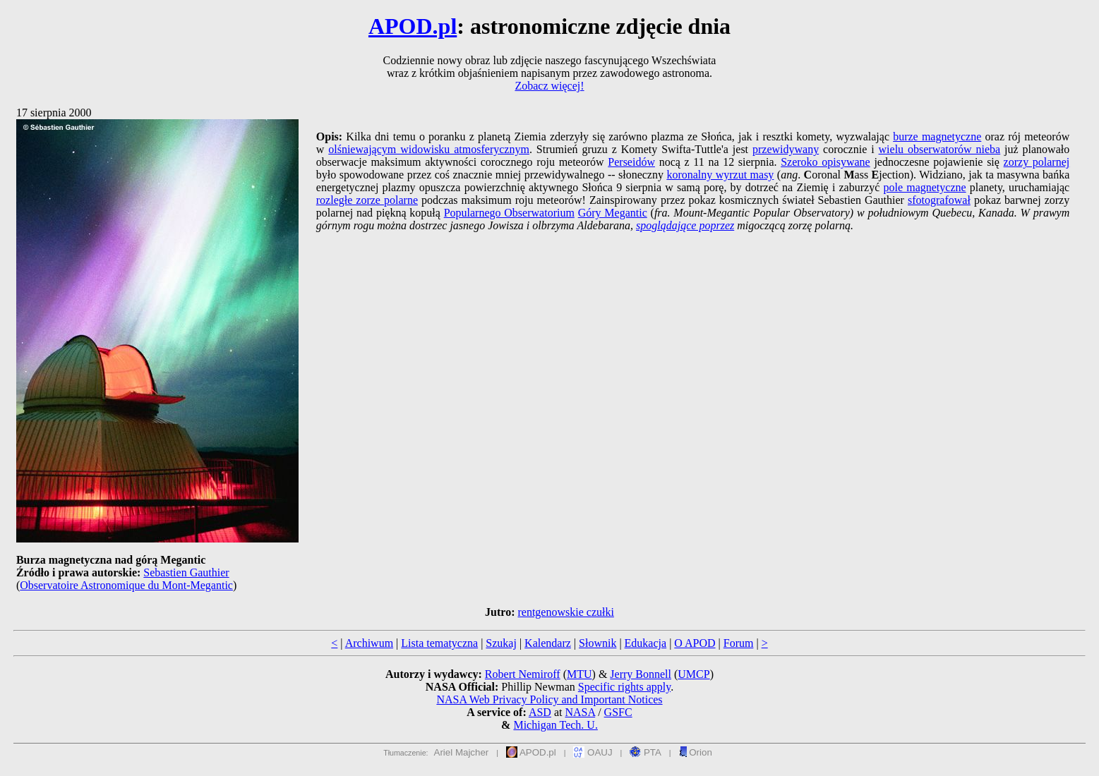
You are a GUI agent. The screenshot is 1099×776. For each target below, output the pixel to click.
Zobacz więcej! (549, 86)
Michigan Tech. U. (555, 725)
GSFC (618, 712)
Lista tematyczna (439, 643)
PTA (645, 752)
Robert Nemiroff (522, 674)
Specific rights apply (624, 687)
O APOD (694, 643)
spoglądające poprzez (685, 225)
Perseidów (631, 162)
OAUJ (592, 752)
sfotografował (939, 200)
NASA (580, 712)
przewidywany (785, 149)
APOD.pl (412, 26)
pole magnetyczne (924, 187)
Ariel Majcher (461, 752)
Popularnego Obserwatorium (509, 213)
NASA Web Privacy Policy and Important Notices (549, 699)
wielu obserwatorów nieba (940, 149)
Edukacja (646, 643)
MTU (579, 674)
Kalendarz (547, 643)
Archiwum (369, 643)
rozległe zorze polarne (367, 200)
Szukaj (501, 643)
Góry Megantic (612, 213)
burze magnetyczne (937, 137)
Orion (695, 752)
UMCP (693, 674)
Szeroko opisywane (825, 162)
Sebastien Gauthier (186, 572)
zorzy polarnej (1037, 162)
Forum (738, 643)
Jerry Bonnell (640, 674)
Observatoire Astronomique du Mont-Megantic (126, 585)
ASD (540, 712)
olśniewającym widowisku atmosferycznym (428, 149)
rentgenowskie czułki (565, 612)
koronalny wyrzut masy (720, 175)
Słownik (597, 643)
